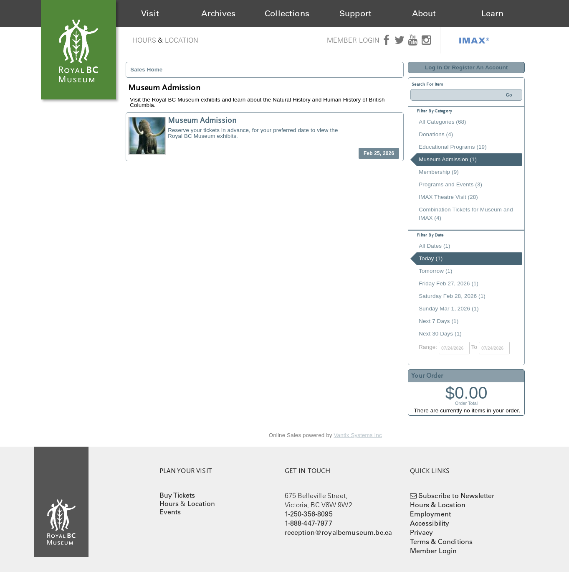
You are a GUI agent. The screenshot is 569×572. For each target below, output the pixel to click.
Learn (492, 13)
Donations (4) (436, 134)
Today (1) (431, 258)
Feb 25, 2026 (379, 153)
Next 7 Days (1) (438, 321)
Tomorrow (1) (435, 271)
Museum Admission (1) (448, 159)
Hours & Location (438, 505)
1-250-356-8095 (309, 514)
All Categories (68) (442, 122)
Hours (144, 40)
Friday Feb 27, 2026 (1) (448, 283)
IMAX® (474, 40)
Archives (218, 13)
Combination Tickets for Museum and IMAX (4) (466, 213)
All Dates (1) (434, 246)
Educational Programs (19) (453, 147)
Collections (287, 13)
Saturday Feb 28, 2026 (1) (452, 296)
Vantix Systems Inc (358, 435)
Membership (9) (439, 172)
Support (355, 13)
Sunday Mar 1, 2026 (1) (449, 308)
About (424, 13)
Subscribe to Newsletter (456, 495)
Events (170, 512)
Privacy (421, 532)
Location (181, 40)
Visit (150, 13)
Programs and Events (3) (450, 184)
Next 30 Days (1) (440, 333)
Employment (430, 514)
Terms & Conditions (441, 541)
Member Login (353, 40)
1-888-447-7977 (308, 523)
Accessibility (430, 523)
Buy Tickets (177, 495)
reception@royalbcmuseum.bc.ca (338, 532)
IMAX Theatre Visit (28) (448, 197)
